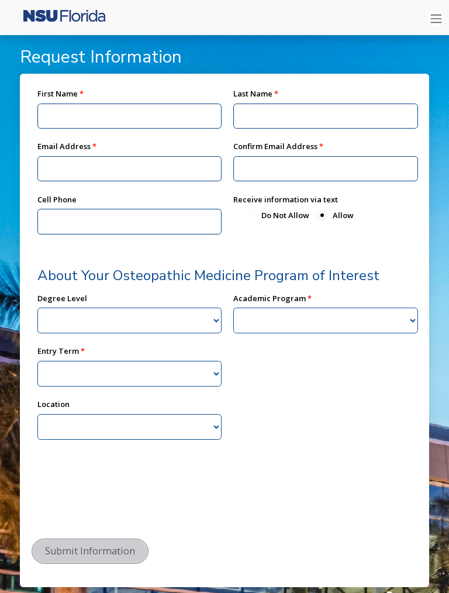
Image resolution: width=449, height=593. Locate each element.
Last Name (252, 93)
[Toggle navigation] (436, 19)
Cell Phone (57, 199)
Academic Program (269, 298)
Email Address (64, 146)
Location (53, 404)
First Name (57, 93)
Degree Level (62, 298)
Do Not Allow (285, 215)
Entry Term (58, 351)
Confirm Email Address (275, 146)
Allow (343, 215)
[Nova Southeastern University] (58, 18)
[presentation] (120, 505)
